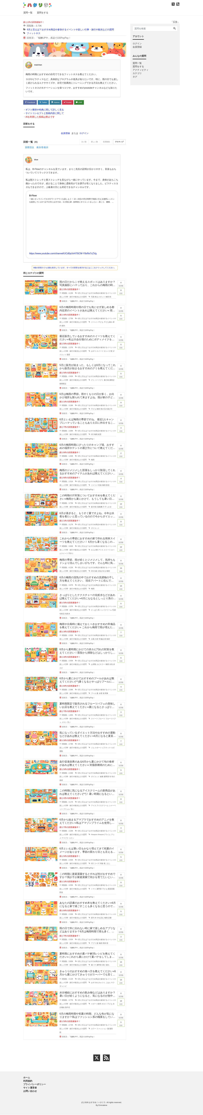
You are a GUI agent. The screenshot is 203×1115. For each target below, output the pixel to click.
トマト (93, 889)
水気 (111, 665)
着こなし (107, 864)
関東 (106, 693)
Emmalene (102, 1105)
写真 (92, 297)
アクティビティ (140, 70)
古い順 (82, 142)
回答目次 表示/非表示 (36, 147)
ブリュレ (66, 809)
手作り (70, 554)
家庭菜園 (111, 889)
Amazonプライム (104, 835)
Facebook (30, 102)
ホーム (26, 1078)
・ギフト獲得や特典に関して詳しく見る (43, 110)
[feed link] (106, 1058)
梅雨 (107, 297)
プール (93, 693)
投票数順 (105, 142)
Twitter (44, 102)
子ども (100, 322)
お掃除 (93, 665)
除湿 (107, 485)
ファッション (102, 1029)
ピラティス (106, 748)
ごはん (108, 983)
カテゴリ (137, 73)
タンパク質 (108, 351)
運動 (61, 751)
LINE (81, 102)
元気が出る (102, 571)
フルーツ (101, 719)
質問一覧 (27, 12)
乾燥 (100, 485)
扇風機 (99, 507)
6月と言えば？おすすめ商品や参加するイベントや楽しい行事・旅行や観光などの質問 (70, 29)
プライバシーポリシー (34, 1084)
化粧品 (62, 614)
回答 (120, 291)
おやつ (93, 351)
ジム (92, 748)
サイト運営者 (30, 1088)
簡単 (104, 943)
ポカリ (104, 1004)
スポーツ (98, 748)
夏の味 (106, 380)
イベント (94, 322)
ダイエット (95, 528)
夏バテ (93, 965)
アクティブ (119, 142)
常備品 (101, 639)
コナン (71, 838)
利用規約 (27, 1081)
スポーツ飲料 (96, 1004)
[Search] (174, 28)
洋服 (101, 864)
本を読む (100, 918)
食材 (108, 639)
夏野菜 (106, 777)
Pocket (69, 102)
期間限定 (62, 384)
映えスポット (100, 297)
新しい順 (93, 142)
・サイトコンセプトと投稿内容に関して (43, 113)
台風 (92, 639)
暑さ (104, 965)
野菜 (61, 893)
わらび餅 (94, 550)
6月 (92, 435)
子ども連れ (108, 322)
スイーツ (100, 351)
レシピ (64, 986)
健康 (101, 777)
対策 (95, 507)
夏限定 (111, 380)
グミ (92, 380)
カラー (93, 1029)
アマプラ (65, 838)
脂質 (68, 355)
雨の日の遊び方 (106, 409)
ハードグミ (99, 380)
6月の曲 (94, 571)
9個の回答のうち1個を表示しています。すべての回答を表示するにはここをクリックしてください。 (74, 268)
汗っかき (108, 507)
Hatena (56, 102)
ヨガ (112, 748)
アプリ (93, 943)
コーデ (96, 864)
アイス (100, 550)
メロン (64, 723)
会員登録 (65, 133)
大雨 (96, 639)
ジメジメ (94, 485)
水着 (100, 693)
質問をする (42, 12)
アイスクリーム (102, 806)
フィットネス (33, 33)
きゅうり (101, 983)
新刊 (92, 918)
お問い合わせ (30, 1091)
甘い (69, 723)
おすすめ (94, 983)
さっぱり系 (95, 610)
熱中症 (67, 1008)
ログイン (84, 133)
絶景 (99, 435)
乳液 (114, 610)
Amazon (94, 835)
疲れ (107, 965)
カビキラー (101, 665)
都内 (63, 326)
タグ (135, 76)
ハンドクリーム (106, 610)
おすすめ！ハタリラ (97, 1103)
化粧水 (67, 614)
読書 (110, 918)
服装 (111, 1029)
